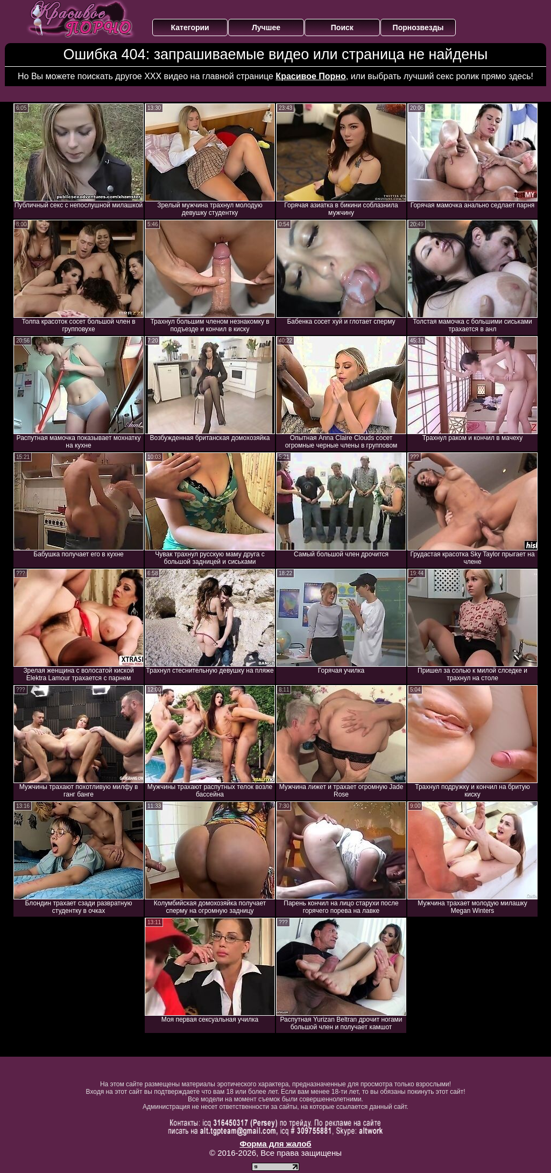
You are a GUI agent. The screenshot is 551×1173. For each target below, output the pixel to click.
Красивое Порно (310, 76)
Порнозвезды (418, 27)
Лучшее (266, 27)
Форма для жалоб (275, 1143)
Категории (190, 27)
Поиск (342, 27)
